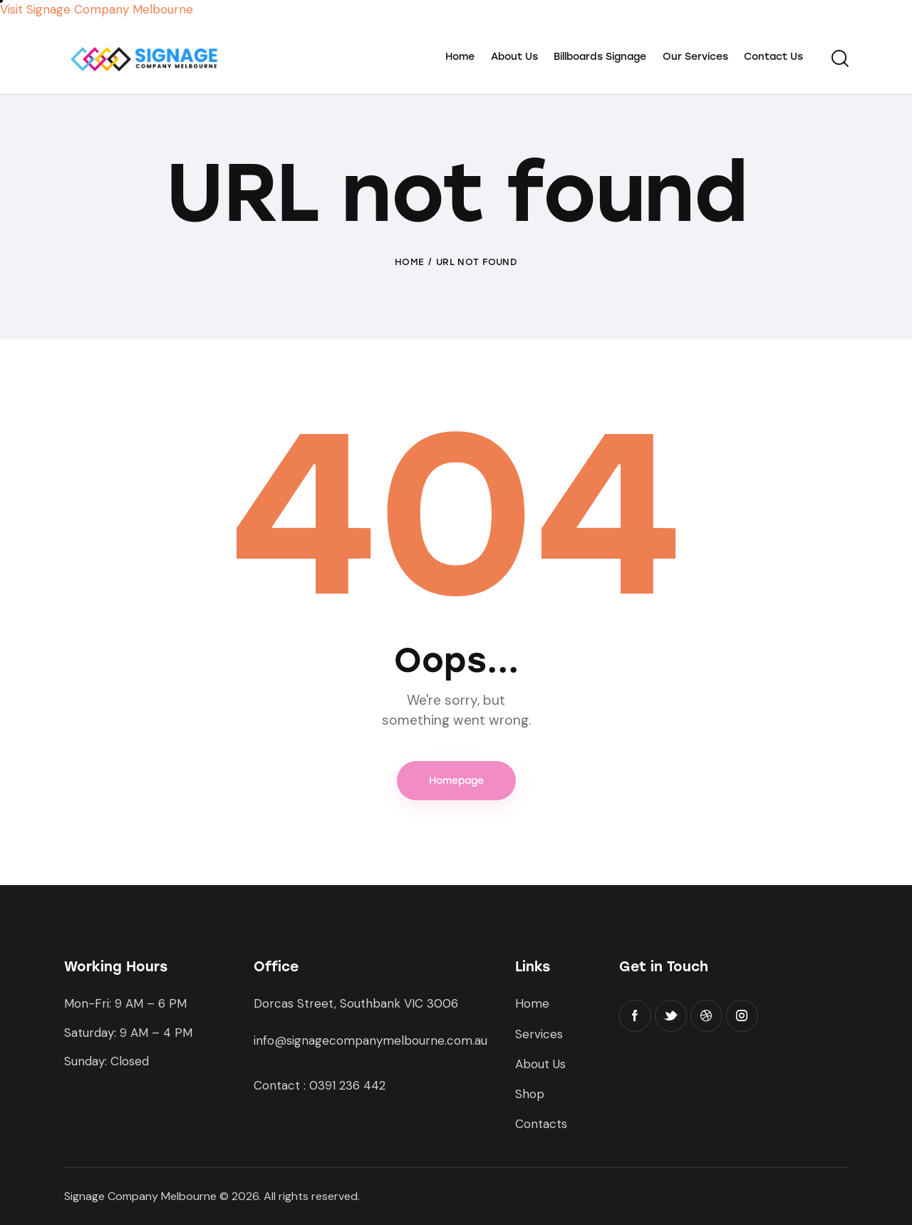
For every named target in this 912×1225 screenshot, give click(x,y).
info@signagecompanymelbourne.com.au (370, 1040)
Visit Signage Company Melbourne (96, 9)
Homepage (456, 781)
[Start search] (839, 59)
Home (409, 262)
